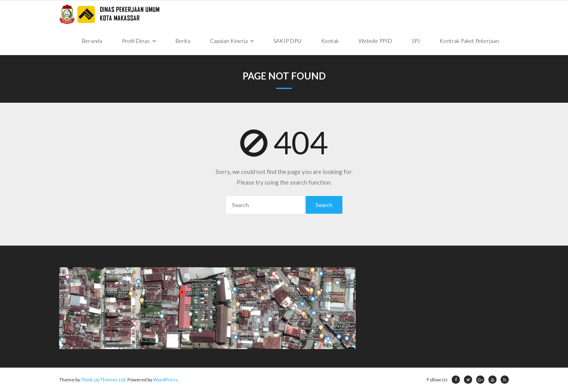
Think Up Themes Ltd (103, 380)
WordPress (165, 380)
